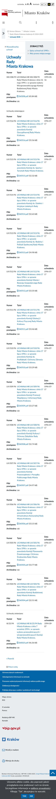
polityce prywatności (40, 788)
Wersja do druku (10, 760)
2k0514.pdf (22, 214)
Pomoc (4, 710)
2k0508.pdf (22, 444)
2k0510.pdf (22, 367)
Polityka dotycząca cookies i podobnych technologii (21, 690)
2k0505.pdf (22, 565)
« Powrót (10, 659)
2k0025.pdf (22, 643)
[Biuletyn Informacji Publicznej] (28, 729)
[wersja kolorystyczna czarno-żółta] (49, 4)
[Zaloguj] (53, 23)
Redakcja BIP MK (8, 717)
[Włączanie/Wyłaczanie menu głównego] (3, 23)
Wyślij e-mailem (10, 750)
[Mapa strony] (37, 23)
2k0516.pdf (22, 140)
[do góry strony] (53, 773)
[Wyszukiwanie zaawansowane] (20, 22)
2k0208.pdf (22, 96)
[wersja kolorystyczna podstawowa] (42, 4)
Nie (31, 796)
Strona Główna (15, 31)
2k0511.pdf (22, 329)
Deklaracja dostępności (10, 686)
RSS (3, 700)
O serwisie (6, 707)
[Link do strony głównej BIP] (28, 13)
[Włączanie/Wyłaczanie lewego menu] (3, 33)
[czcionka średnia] (28, 4)
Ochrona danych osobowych (12, 672)
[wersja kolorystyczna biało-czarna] (45, 4)
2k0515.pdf (22, 176)
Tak (24, 796)
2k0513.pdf (22, 252)
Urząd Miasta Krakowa (43, 774)
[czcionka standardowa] (25, 4)
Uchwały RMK (15, 37)
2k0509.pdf (22, 406)
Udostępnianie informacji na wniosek (15, 677)
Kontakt (5, 721)
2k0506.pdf (22, 524)
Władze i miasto (29, 31)
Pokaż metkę (13, 667)
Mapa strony (6, 697)
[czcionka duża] (30, 4)
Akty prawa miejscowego (40, 53)
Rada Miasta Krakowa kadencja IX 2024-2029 (26, 34)
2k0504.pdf (22, 600)
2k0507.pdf (22, 485)
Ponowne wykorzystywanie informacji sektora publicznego (23, 681)
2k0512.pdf (22, 291)
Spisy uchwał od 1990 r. (39, 51)
